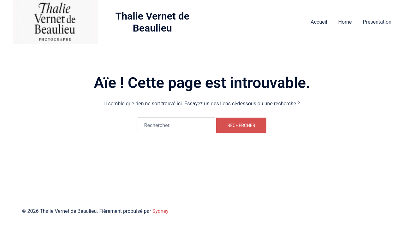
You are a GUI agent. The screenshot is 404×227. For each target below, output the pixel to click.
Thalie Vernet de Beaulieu (152, 22)
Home (345, 22)
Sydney (160, 211)
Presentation (377, 22)
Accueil (319, 22)
